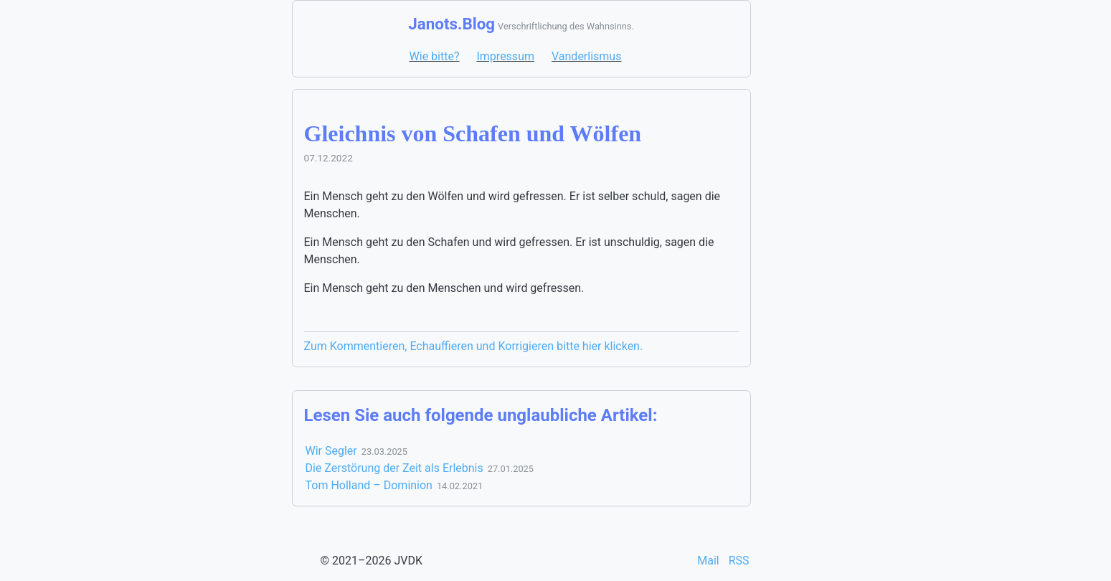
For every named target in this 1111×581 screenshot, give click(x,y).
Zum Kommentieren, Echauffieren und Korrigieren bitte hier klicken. (473, 346)
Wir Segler (331, 451)
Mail (709, 560)
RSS (739, 560)
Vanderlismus (586, 56)
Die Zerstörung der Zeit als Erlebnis (394, 468)
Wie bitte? (435, 56)
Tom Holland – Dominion (369, 485)
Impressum (505, 56)
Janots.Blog (451, 23)
